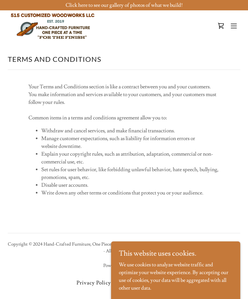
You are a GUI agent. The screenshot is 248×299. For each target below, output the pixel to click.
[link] (52, 26)
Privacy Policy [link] (94, 283)
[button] (233, 25)
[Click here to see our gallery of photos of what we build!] (124, 5)
